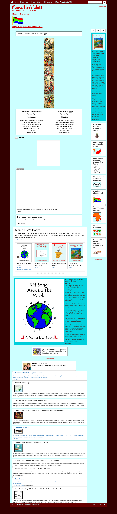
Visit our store (19, 240)
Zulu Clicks (21, 485)
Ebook (19, 267)
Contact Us (19, 504)
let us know (24, 209)
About (12, 504)
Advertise (27, 504)
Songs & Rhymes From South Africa (27, 27)
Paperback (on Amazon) (24, 269)
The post (15, 379)
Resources (35, 504)
